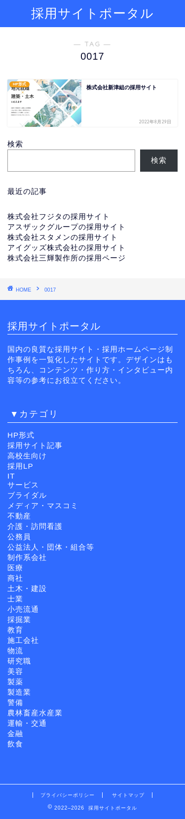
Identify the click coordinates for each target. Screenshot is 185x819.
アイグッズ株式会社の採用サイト (66, 247)
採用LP (20, 466)
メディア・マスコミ (42, 505)
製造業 (19, 692)
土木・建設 (27, 588)
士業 (15, 599)
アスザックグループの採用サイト (66, 227)
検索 (15, 144)
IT (11, 476)
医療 (15, 567)
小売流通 (23, 609)
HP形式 (21, 435)
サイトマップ (128, 795)
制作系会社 (27, 557)
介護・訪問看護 (35, 526)
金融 (15, 733)
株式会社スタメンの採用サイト (62, 237)
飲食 (15, 744)
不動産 (19, 516)
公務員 (19, 536)
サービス (23, 485)
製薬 (15, 681)
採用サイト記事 (35, 445)
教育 (15, 630)
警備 (15, 702)
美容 (15, 671)
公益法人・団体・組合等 (50, 547)
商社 (15, 578)
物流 (15, 650)
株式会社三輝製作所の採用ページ (66, 258)
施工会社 (23, 640)
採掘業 (19, 619)
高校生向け (27, 455)
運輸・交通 (27, 723)
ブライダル (27, 495)
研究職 (19, 661)
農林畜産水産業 (35, 712)
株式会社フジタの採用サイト (58, 216)
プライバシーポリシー (67, 795)
